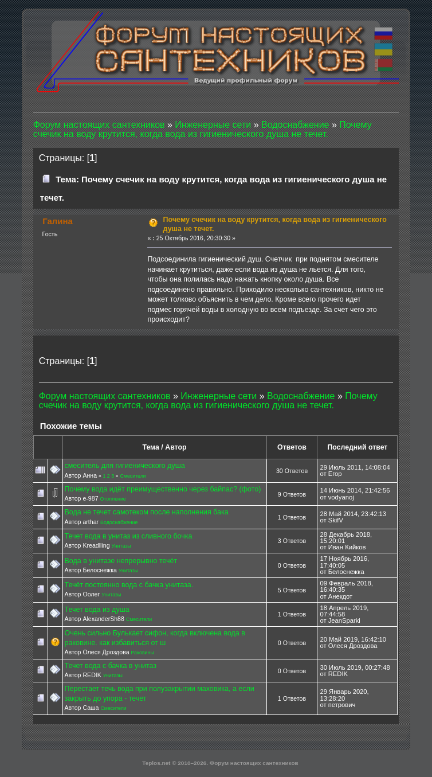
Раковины (142, 652)
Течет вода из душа (97, 610)
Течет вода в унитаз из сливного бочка (129, 536)
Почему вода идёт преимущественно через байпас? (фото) (163, 489)
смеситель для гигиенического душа (125, 466)
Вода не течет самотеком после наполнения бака (147, 512)
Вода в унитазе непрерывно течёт (121, 561)
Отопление (113, 499)
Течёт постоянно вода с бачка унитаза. (129, 585)
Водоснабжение (119, 522)
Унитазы (121, 546)
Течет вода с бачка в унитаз (111, 666)
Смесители (133, 476)
